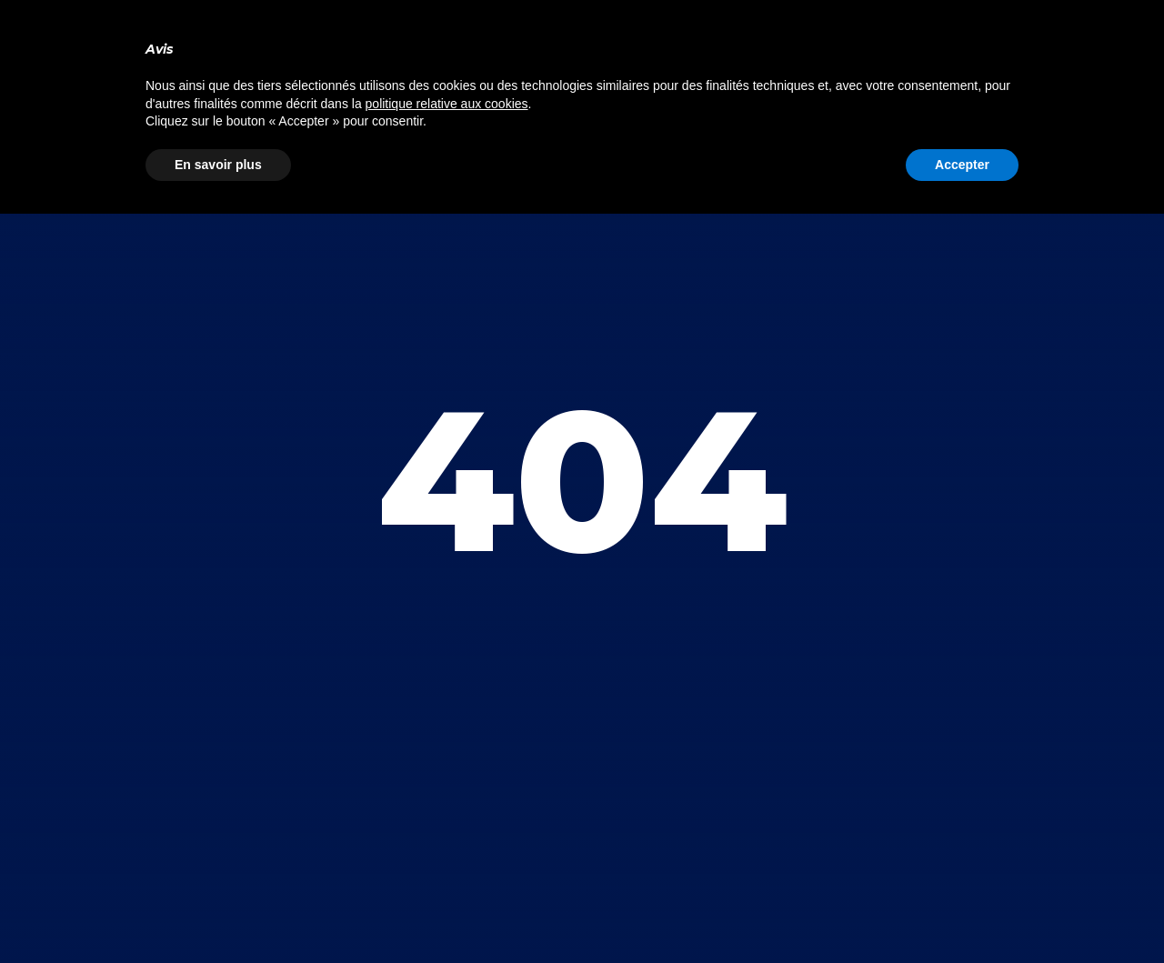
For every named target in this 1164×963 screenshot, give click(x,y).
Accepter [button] (962, 164)
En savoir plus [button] (218, 164)
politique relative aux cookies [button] (447, 103)
